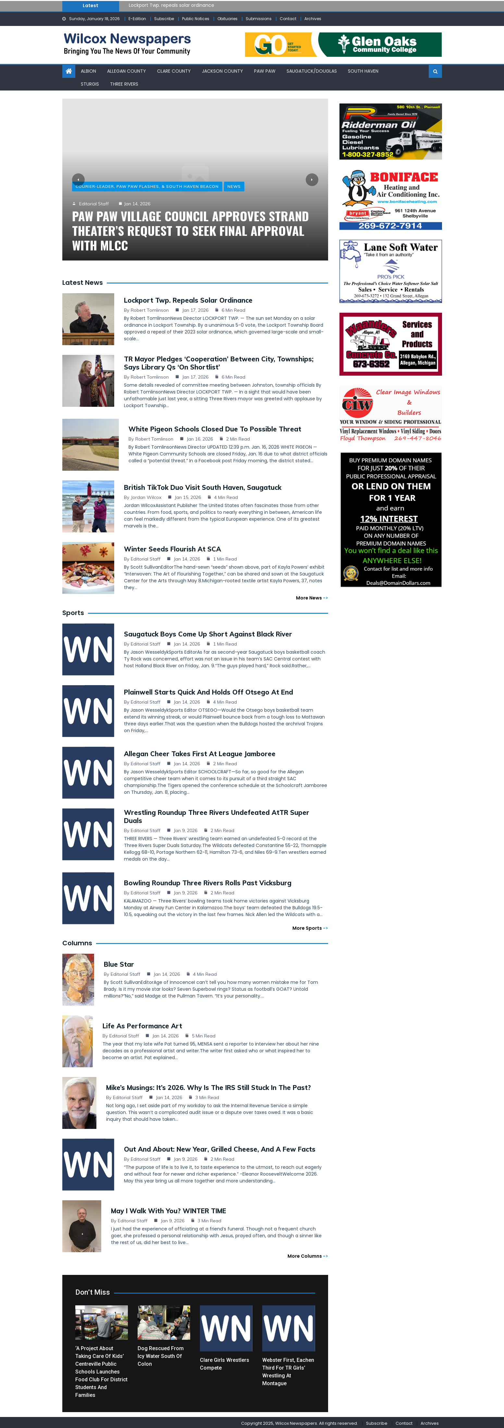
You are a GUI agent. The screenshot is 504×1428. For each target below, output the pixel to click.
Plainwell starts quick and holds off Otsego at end (208, 690)
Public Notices (195, 18)
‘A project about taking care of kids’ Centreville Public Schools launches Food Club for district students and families (101, 1369)
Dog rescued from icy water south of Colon (161, 1354)
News (234, 186)
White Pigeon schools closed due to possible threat (215, 427)
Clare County (174, 70)
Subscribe (164, 18)
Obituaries (227, 18)
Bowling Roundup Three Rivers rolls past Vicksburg (207, 881)
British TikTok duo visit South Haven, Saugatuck (202, 485)
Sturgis (90, 83)
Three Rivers (124, 83)
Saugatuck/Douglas (312, 70)
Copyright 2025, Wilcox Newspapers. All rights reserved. (299, 1421)
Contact (288, 18)
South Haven (363, 70)
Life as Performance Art (142, 1024)
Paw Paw (265, 70)
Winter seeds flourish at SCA (172, 547)
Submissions (259, 18)
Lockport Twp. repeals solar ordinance (171, 5)
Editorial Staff (94, 203)
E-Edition (137, 18)
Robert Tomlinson (150, 308)
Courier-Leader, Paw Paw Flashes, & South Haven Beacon (147, 186)
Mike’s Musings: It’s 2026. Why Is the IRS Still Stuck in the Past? (208, 1086)
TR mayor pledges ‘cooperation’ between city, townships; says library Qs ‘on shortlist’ (218, 361)
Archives (312, 18)
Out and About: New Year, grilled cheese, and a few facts (219, 1147)
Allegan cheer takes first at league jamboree (200, 752)
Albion (88, 70)
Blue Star (119, 962)
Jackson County (222, 70)
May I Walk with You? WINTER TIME (168, 1209)
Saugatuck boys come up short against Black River (208, 632)
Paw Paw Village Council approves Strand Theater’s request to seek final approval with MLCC (190, 230)
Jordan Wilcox (146, 495)
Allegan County (126, 70)
